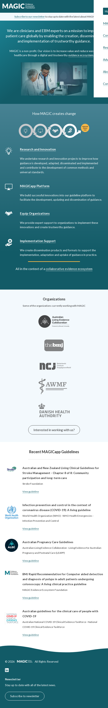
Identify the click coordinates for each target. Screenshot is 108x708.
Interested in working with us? (54, 430)
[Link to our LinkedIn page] (7, 671)
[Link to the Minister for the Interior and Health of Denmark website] (54, 414)
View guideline (30, 491)
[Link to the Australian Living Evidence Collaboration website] (54, 325)
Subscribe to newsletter (24, 696)
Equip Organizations (35, 213)
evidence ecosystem (80, 55)
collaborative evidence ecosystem (69, 269)
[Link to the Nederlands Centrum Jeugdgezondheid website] (55, 370)
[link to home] (18, 6)
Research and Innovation (38, 149)
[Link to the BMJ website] (54, 349)
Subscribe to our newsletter (29, 16)
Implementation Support (38, 241)
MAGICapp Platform (34, 186)
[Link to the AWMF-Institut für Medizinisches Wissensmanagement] (52, 390)
